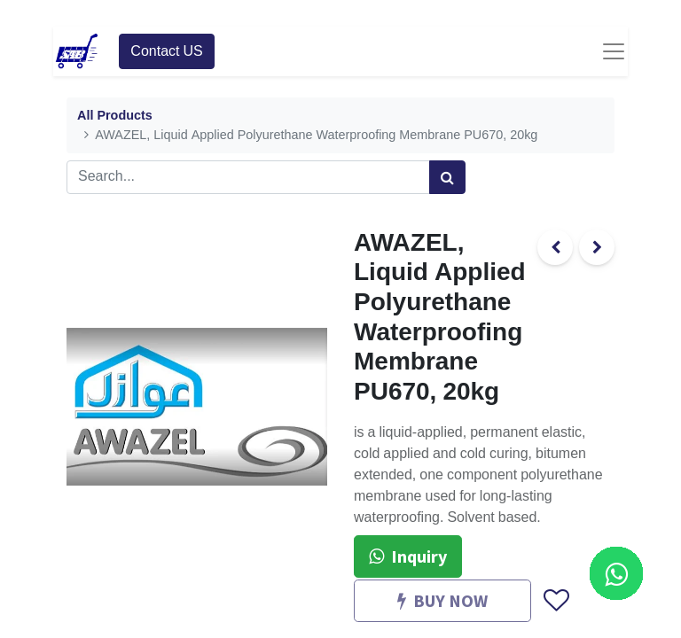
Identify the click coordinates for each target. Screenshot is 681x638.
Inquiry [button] (408, 556)
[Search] (447, 177)
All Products (115, 116)
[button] (555, 601)
